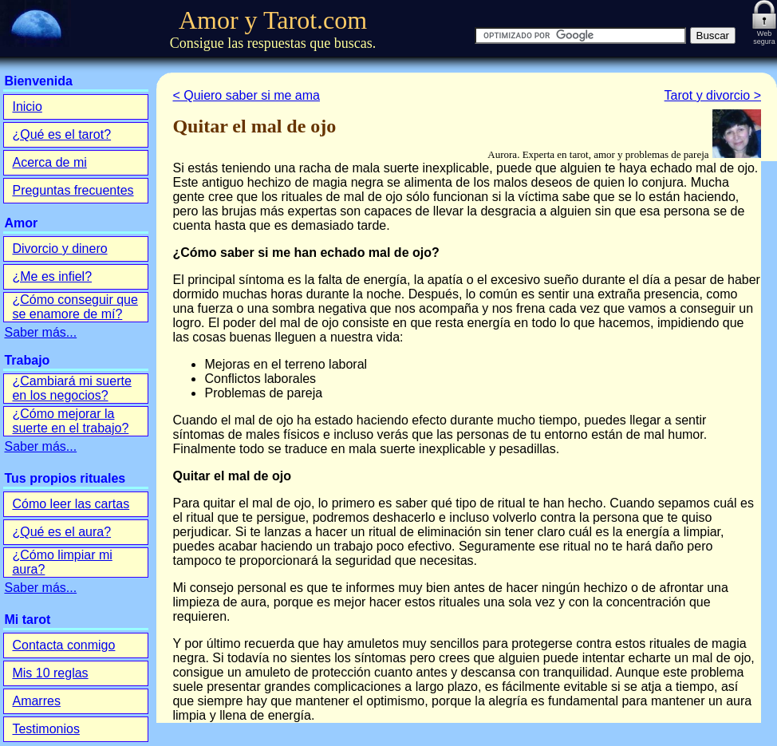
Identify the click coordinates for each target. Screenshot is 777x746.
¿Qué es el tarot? (61, 134)
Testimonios (45, 729)
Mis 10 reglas (50, 673)
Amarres (36, 701)
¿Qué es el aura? (61, 532)
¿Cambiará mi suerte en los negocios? (71, 388)
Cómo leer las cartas (70, 504)
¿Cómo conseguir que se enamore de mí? (74, 307)
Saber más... (40, 332)
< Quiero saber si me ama (246, 95)
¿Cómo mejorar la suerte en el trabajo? (70, 421)
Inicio (26, 106)
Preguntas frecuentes (72, 190)
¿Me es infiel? (52, 276)
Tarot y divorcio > (713, 95)
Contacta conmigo (63, 645)
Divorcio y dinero (59, 248)
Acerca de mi (49, 162)
